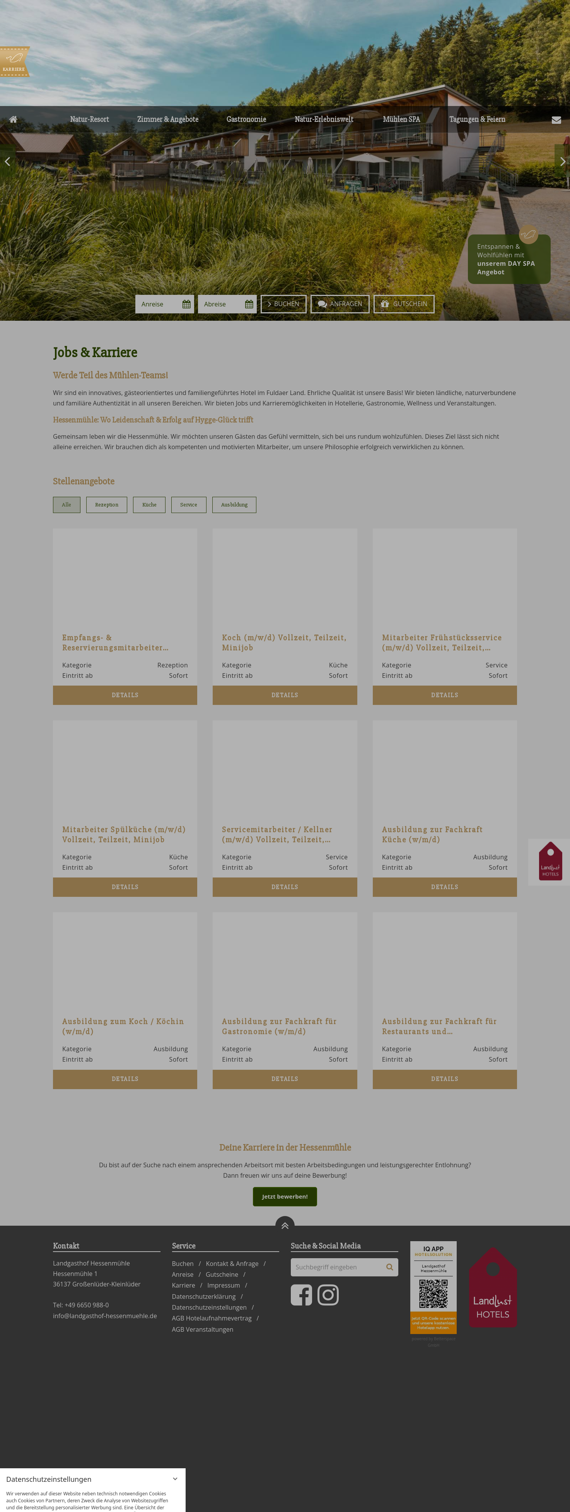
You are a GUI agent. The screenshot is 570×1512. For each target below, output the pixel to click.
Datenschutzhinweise (77, 1500)
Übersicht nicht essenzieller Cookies (93, 1486)
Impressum (119, 1500)
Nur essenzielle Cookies (49, 1472)
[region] (92, 1419)
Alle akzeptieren (137, 1472)
